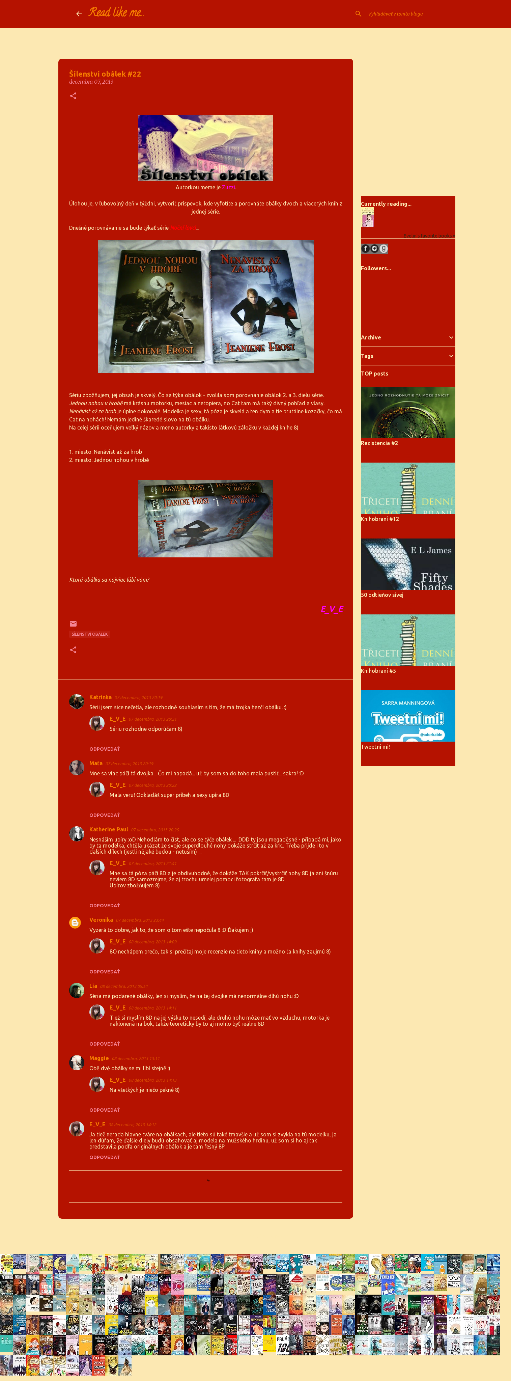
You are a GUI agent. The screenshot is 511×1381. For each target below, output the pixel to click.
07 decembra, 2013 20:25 (155, 829)
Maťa (96, 763)
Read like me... (116, 13)
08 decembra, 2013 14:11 (152, 1007)
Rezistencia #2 (379, 443)
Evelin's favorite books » (429, 236)
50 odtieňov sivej (382, 595)
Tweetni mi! (375, 747)
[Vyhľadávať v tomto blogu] (400, 14)
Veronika (101, 920)
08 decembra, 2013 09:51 (124, 986)
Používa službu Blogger (256, 1236)
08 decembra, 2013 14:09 (152, 941)
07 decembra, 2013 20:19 (138, 697)
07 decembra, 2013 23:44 (140, 920)
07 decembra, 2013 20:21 (152, 719)
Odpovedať (104, 749)
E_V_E (118, 719)
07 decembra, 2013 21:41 (152, 863)
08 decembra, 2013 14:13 (152, 1080)
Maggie (99, 1058)
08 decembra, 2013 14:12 (132, 1124)
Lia (93, 986)
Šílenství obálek (90, 634)
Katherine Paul (108, 829)
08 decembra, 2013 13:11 (136, 1058)
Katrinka (100, 697)
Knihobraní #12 (380, 519)
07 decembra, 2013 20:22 (152, 785)
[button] (73, 96)
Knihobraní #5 (378, 671)
